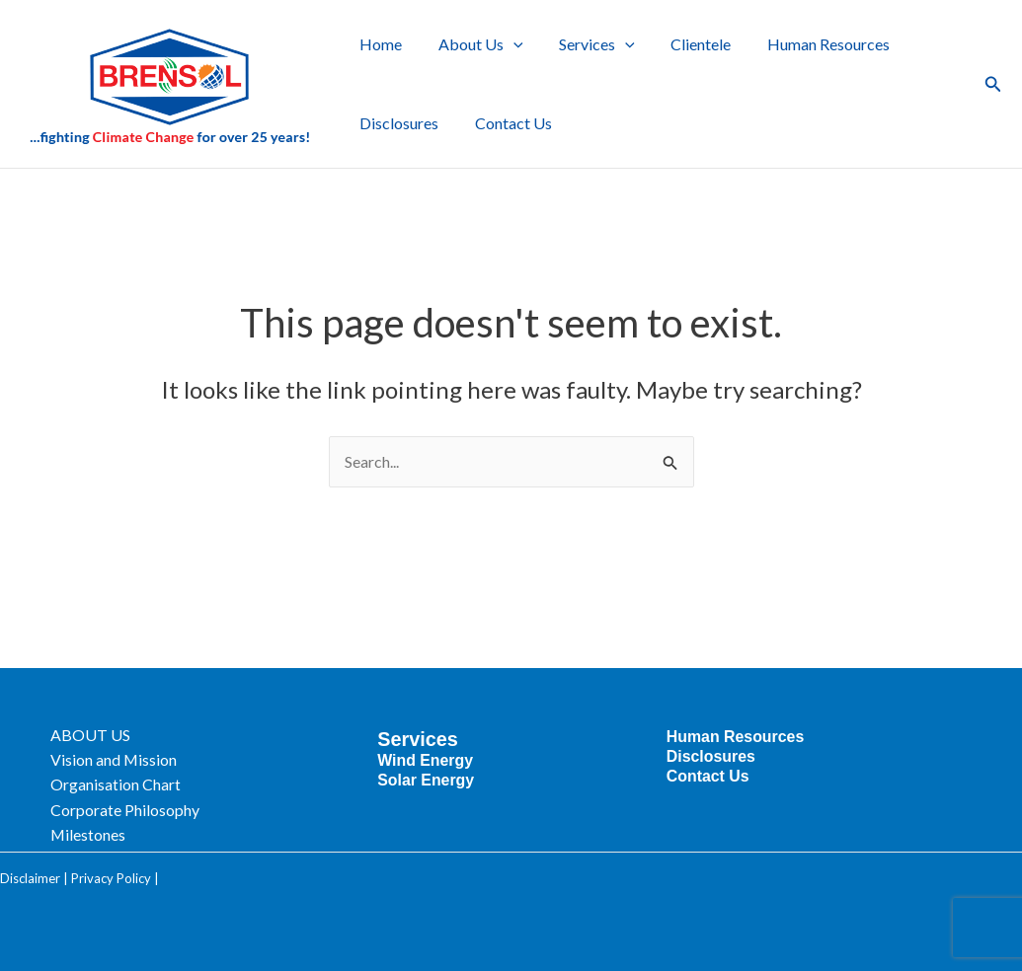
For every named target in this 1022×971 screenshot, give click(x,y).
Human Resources (808, 44)
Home (378, 44)
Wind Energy (429, 756)
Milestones (97, 834)
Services (421, 735)
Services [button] (586, 44)
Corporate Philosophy (133, 808)
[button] (506, 44)
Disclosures (396, 122)
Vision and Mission (123, 757)
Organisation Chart (124, 783)
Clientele (685, 44)
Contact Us (506, 122)
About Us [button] (474, 44)
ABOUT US (99, 731)
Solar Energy (430, 776)
